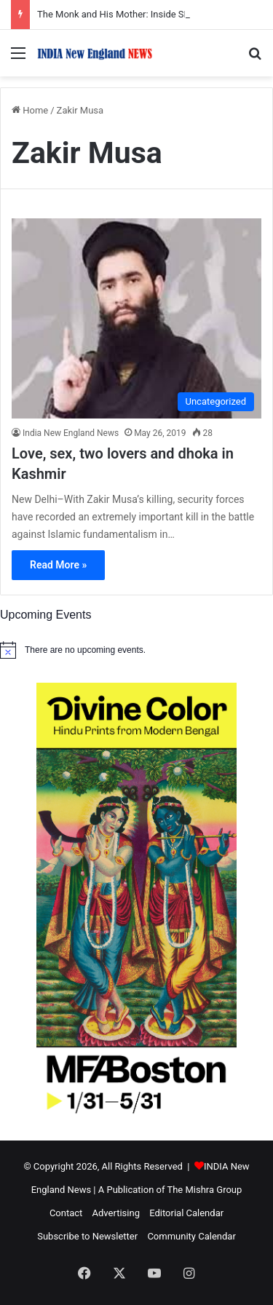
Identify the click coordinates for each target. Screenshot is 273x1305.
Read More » (58, 565)
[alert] (136, 650)
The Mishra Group (204, 1189)
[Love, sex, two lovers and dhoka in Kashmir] (136, 318)
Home (30, 110)
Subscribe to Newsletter (87, 1236)
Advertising (116, 1212)
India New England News (71, 433)
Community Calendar (191, 1236)
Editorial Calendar (186, 1212)
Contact (66, 1212)
